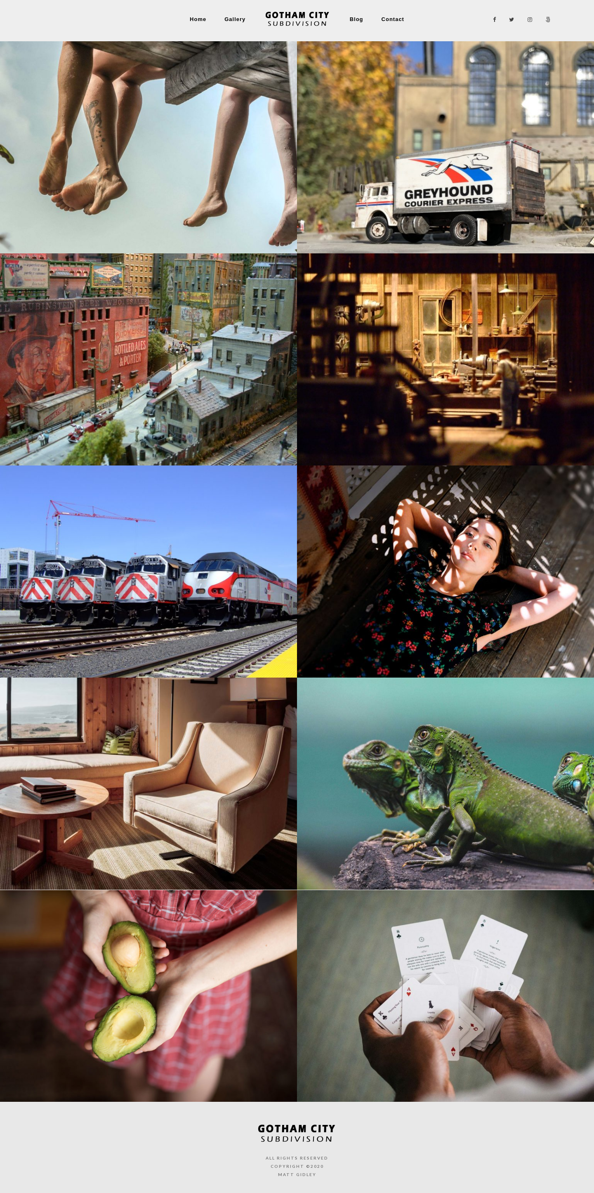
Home (198, 19)
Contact (393, 19)
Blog (356, 19)
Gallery (234, 19)
